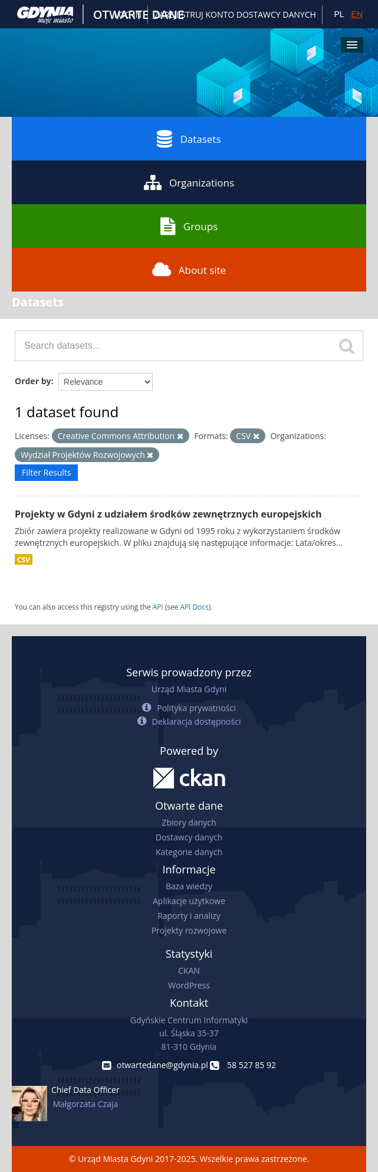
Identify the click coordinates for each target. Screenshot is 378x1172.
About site (189, 270)
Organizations (189, 182)
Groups (189, 226)
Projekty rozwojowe (189, 930)
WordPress (189, 985)
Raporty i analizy (189, 915)
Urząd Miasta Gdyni (189, 689)
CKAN (189, 970)
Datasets (189, 139)
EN (357, 14)
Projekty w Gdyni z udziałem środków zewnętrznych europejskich (168, 514)
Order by (33, 381)
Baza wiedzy (189, 886)
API (158, 606)
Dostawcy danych (189, 837)
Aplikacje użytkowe (189, 900)
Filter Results (46, 472)
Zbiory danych (189, 822)
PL (339, 14)
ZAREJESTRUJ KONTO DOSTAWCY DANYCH (235, 14)
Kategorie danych (189, 851)
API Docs (194, 606)
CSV (23, 559)
